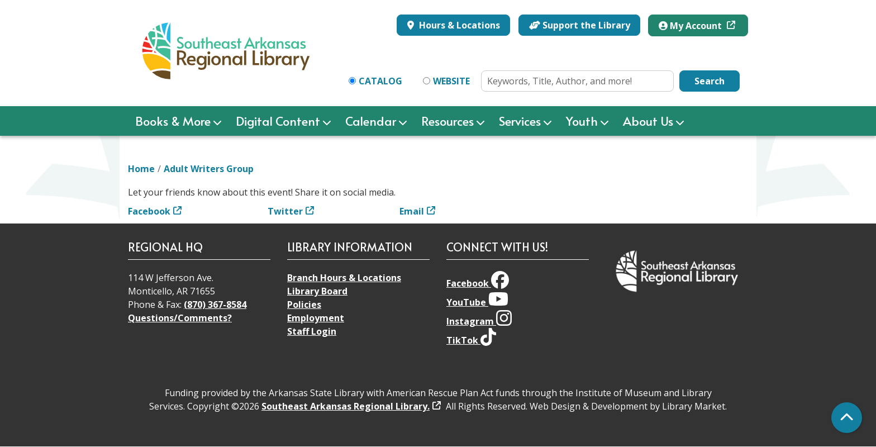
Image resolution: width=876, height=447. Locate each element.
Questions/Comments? (180, 318)
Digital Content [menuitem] (278, 120)
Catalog (380, 81)
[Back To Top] (846, 417)
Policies (304, 304)
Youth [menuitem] (582, 120)
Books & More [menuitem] (173, 120)
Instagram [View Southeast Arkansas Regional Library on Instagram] (479, 321)
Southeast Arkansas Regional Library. (345, 406)
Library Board (317, 291)
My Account (691, 26)
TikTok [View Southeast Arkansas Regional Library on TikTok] (471, 340)
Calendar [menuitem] (370, 120)
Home (141, 169)
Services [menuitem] (520, 120)
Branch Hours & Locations (344, 278)
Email (411, 211)
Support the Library (579, 25)
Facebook (149, 211)
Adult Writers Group (209, 169)
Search (709, 81)
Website (451, 81)
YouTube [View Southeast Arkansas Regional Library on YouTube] (477, 302)
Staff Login (311, 331)
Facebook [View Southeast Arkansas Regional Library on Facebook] (477, 283)
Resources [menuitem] (447, 120)
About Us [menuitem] (648, 120)
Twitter (285, 211)
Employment (315, 318)
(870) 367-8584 (215, 304)
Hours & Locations (458, 25)
